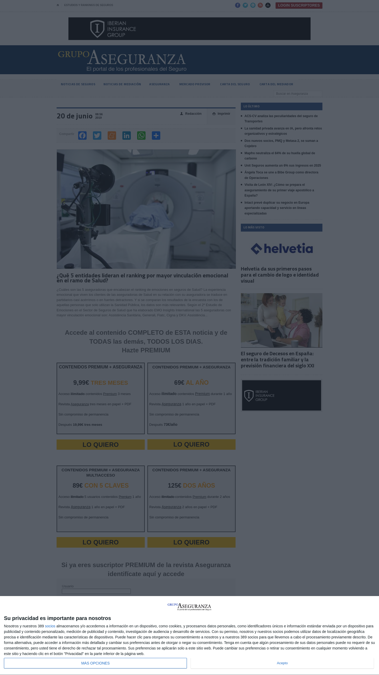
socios (50, 626)
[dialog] (189, 635)
